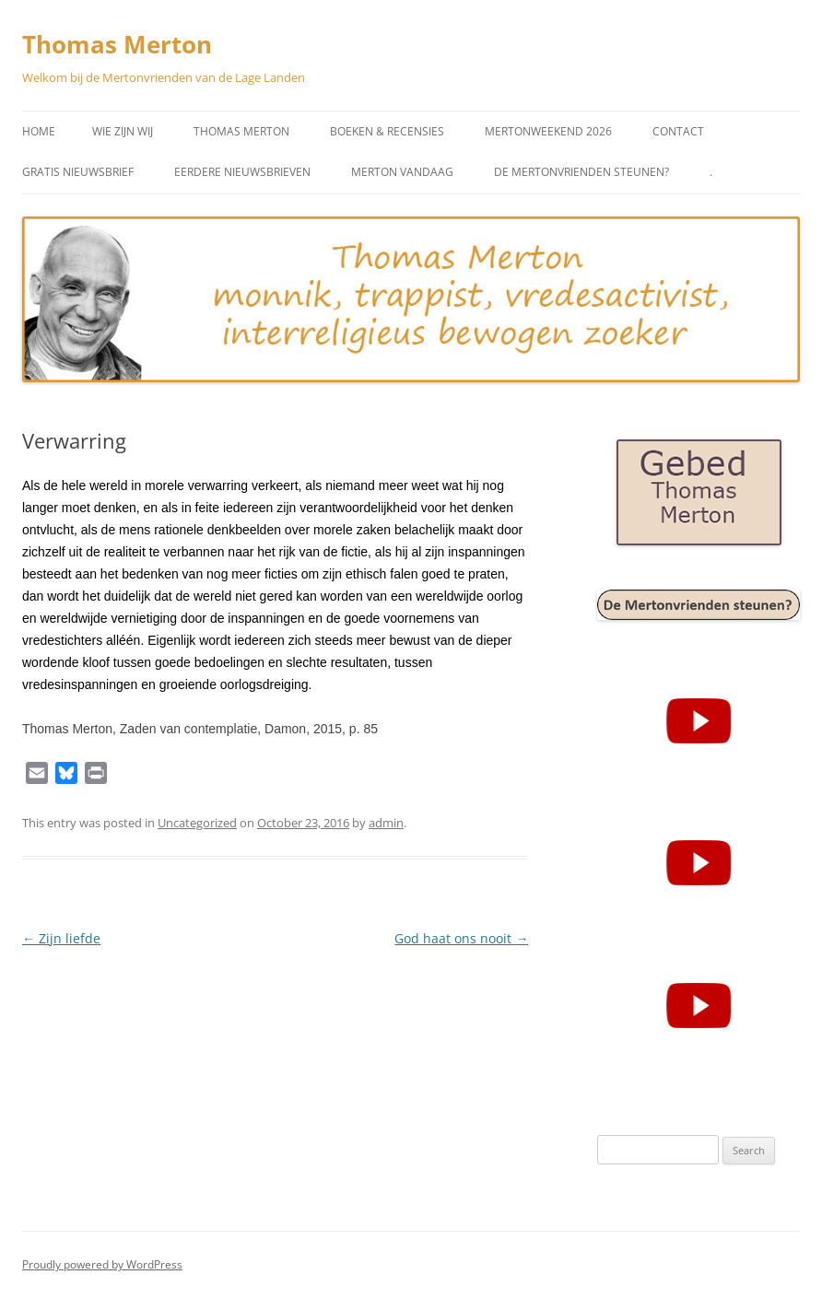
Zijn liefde (61, 938)
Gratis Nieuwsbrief (78, 172)
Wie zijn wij (122, 131)
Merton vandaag (402, 172)
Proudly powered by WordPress (102, 1264)
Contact (678, 131)
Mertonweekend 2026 (548, 131)
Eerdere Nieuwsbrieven (242, 172)
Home (38, 131)
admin (386, 822)
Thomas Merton (117, 44)
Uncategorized (197, 822)
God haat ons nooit (461, 938)
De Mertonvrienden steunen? (581, 172)
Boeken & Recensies (387, 131)
